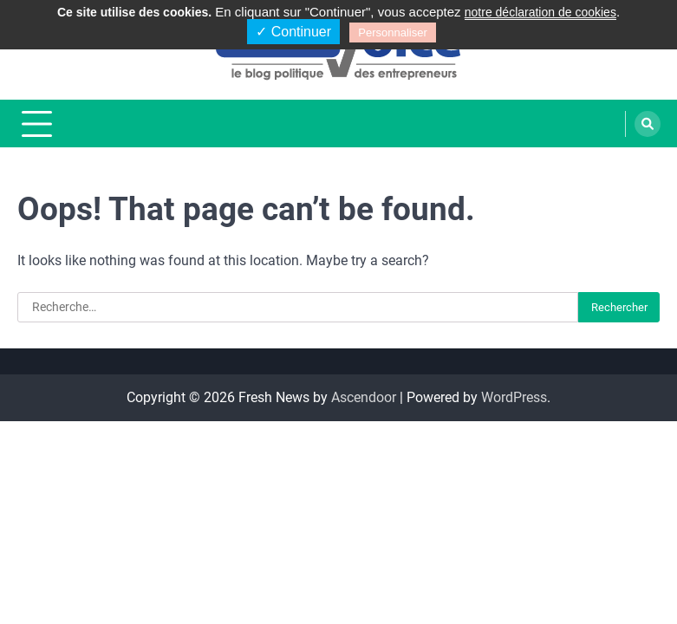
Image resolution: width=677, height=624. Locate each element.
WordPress (514, 397)
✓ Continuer (293, 31)
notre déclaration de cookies (540, 12)
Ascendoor (363, 397)
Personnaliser (392, 32)
